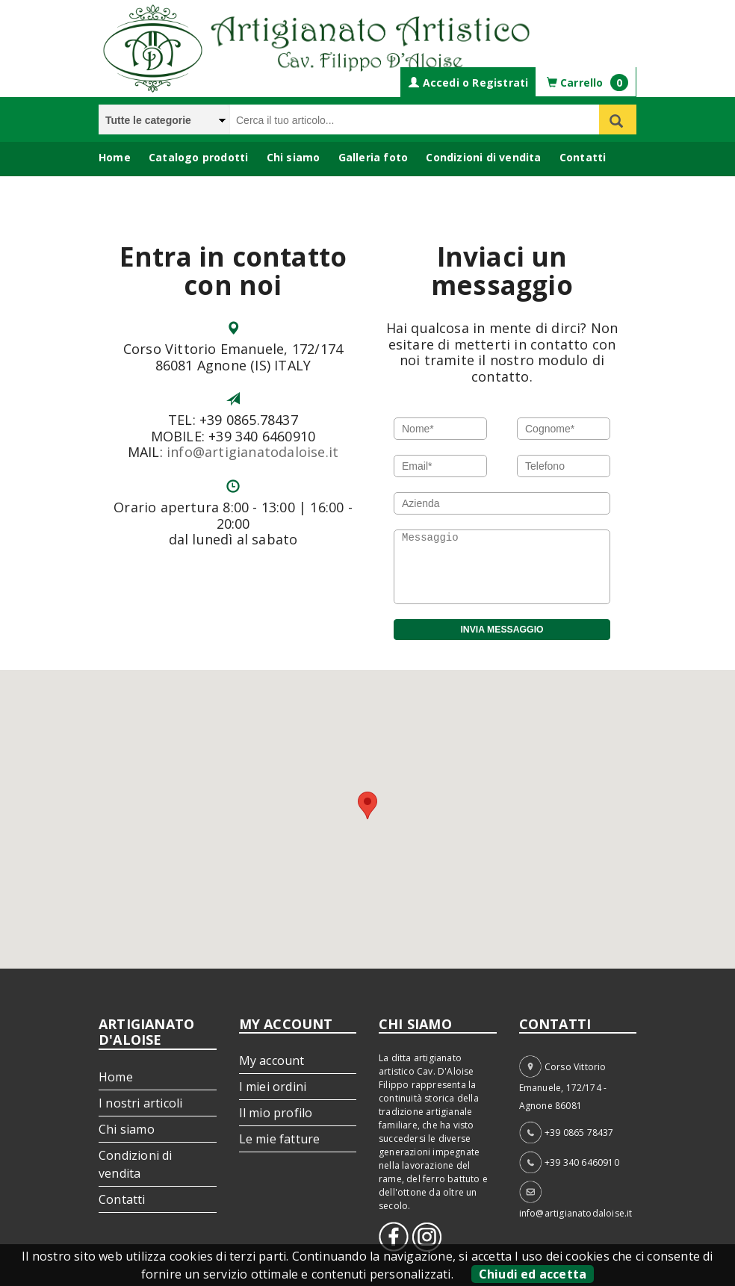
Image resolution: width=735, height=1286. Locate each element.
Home (115, 157)
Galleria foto (373, 157)
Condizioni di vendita (483, 157)
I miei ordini (273, 1086)
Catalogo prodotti (198, 157)
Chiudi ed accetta (532, 1274)
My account (272, 1060)
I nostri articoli (140, 1103)
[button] (367, 805)
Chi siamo (293, 157)
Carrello (587, 82)
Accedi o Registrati (468, 82)
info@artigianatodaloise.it (252, 452)
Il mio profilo (276, 1113)
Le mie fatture (279, 1139)
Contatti (583, 157)
